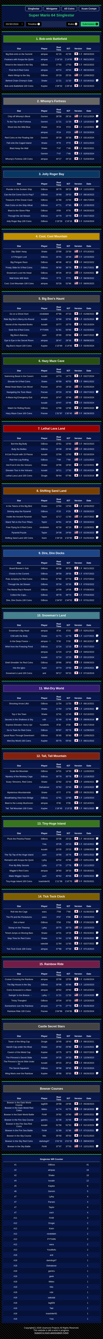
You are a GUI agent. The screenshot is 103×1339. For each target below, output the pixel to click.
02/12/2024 (89, 657)
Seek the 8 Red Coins (19, 330)
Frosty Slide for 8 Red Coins (19, 267)
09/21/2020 (89, 808)
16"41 (58, 257)
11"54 (58, 703)
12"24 (58, 646)
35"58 (58, 1136)
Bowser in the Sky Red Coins (19, 1141)
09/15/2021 (89, 1041)
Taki (51, 1308)
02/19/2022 (89, 80)
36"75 (58, 189)
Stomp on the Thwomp (19, 927)
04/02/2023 (89, 652)
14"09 (58, 589)
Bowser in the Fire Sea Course (18, 1120)
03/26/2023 (89, 511)
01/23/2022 (89, 330)
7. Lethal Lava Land (51, 428)
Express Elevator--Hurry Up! (19, 725)
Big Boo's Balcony (19, 335)
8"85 (59, 210)
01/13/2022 (89, 714)
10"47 (58, 397)
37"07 (58, 1146)
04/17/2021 (89, 267)
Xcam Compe (89, 8)
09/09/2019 (89, 719)
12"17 (58, 516)
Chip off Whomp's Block (19, 116)
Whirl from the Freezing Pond (19, 646)
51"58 (58, 1125)
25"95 (58, 335)
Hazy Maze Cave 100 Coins (19, 413)
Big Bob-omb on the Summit (19, 54)
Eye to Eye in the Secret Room (19, 340)
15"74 (58, 668)
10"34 (58, 1000)
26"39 (58, 137)
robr (44, 719)
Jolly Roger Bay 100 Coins (19, 221)
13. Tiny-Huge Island (51, 823)
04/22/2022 (89, 64)
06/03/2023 (89, 54)
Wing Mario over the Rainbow (19, 1073)
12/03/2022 (89, 787)
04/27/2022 (89, 1120)
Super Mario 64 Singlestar (51, 15)
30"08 (58, 568)
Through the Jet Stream (19, 216)
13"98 (58, 408)
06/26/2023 (89, 1073)
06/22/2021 (89, 148)
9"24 (59, 127)
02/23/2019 (89, 475)
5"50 (59, 922)
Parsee (44, 387)
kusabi (44, 319)
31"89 (58, 1130)
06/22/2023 (89, 444)
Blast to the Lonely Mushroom (19, 803)
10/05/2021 (89, 1114)
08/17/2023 (89, 200)
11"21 (58, 80)
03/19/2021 (89, 870)
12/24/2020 (89, 995)
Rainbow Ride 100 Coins (19, 1011)
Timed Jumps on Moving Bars (19, 933)
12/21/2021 (89, 1146)
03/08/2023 (89, 662)
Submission (88, 24)
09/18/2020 (89, 1109)
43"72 (58, 70)
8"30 (59, 725)
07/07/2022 (89, 573)
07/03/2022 (89, 584)
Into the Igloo (19, 668)
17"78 (58, 865)
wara (44, 911)
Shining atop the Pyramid (19, 511)
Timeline (32, 24)
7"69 (59, 911)
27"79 (58, 1006)
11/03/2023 (89, 797)
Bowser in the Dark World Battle (19, 1114)
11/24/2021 (89, 1047)
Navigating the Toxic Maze (19, 392)
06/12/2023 (89, 449)
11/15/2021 (89, 465)
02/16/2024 (89, 454)
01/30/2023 (89, 911)
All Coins (69, 8)
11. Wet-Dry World (51, 688)
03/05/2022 (89, 876)
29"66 (58, 662)
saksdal (44, 943)
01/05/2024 (89, 387)
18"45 (58, 1041)
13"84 (58, 454)
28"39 (58, 116)
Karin (44, 538)
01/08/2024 (89, 979)
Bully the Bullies (18, 449)
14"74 (58, 376)
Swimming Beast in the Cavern (19, 376)
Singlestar (33, 8)
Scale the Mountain (19, 771)
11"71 (58, 636)
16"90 (58, 854)
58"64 (58, 475)
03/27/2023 (89, 646)
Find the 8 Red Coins (19, 70)
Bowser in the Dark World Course (19, 1103)
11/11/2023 (89, 865)
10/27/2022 (89, 516)
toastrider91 (44, 881)
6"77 (59, 792)
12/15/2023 (89, 121)
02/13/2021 (89, 844)
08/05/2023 (89, 283)
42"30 (58, 527)
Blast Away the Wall (19, 148)
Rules (71, 24)
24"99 (58, 1104)
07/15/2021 (89, 1130)
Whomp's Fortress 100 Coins (19, 159)
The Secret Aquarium (19, 1068)
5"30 (59, 641)
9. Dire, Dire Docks (51, 553)
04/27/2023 (89, 216)
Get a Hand (19, 922)
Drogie (44, 475)
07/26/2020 (89, 922)
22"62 (58, 782)
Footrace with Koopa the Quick (19, 59)
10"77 (58, 324)
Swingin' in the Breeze (18, 995)
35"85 (58, 735)
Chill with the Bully (19, 636)
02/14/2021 (89, 803)
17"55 (58, 64)
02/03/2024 (89, 153)
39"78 (58, 595)
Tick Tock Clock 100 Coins (19, 949)
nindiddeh (44, 314)
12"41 (58, 714)
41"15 (58, 54)
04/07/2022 (89, 335)
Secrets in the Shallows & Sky (19, 719)
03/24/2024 (89, 397)
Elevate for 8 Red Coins (19, 381)
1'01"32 (58, 1141)
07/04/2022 (89, 595)
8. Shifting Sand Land (52, 491)
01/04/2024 (89, 159)
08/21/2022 (89, 741)
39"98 (58, 1068)
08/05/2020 (89, 408)
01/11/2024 (89, 116)
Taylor (44, 516)
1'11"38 (58, 881)
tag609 (44, 1104)
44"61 (58, 522)
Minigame (51, 8)
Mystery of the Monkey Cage (19, 776)
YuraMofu (44, 725)
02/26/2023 (89, 532)
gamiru (44, 1120)
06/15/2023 (89, 70)
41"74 (58, 1109)
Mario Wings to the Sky (19, 75)
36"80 (58, 267)
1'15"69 (58, 346)
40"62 (58, 876)
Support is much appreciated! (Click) (51, 1333)
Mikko (44, 1109)
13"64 (58, 506)
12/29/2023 (89, 1057)
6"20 (59, 511)
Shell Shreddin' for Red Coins (19, 662)
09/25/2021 (89, 792)
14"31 (58, 771)
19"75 (58, 1052)
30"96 (58, 984)
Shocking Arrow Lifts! (19, 703)
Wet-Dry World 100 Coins (19, 741)
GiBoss (44, 64)
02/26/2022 (89, 938)
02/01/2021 (89, 860)
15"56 (58, 979)
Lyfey (44, 860)
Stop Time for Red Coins (19, 938)
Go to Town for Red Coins (19, 730)
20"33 (58, 392)
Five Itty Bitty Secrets (19, 865)
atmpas (44, 54)
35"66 (58, 1073)
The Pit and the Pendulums (19, 917)
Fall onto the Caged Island (19, 143)
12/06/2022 (89, 75)
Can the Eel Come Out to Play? (19, 194)
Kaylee (44, 86)
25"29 (58, 75)
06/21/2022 (89, 568)
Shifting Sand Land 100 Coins (19, 538)
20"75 (58, 927)
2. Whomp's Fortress (51, 101)
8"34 (59, 630)
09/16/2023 (89, 1063)
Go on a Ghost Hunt (19, 314)
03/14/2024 (89, 137)
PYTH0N (44, 330)
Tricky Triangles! (19, 1000)
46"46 (58, 262)
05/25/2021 (89, 881)
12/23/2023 (89, 927)
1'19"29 (58, 221)
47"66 (58, 314)
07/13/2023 (89, 949)
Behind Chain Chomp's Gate (19, 80)
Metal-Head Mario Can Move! (19, 387)
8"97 (59, 917)
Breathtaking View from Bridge (19, 797)
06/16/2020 (89, 839)
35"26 (58, 273)
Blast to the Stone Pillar (19, 210)
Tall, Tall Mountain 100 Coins (19, 808)
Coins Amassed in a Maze (19, 990)
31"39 (58, 1120)
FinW (44, 1114)
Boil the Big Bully (19, 444)
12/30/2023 (89, 205)
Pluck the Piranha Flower (19, 839)
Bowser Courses (51, 1088)
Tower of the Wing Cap (19, 1041)
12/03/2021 (89, 668)
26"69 (58, 194)
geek (51, 1276)
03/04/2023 (89, 917)
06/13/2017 (89, 641)
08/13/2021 (89, 703)
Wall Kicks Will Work (19, 278)
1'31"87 (58, 413)
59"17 (58, 673)
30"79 (58, 776)
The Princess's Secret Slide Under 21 (19, 1062)
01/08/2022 (89, 314)
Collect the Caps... (19, 595)
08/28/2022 (89, 278)
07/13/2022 (89, 251)
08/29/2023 (89, 413)
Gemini (44, 116)
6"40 (59, 803)
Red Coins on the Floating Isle (19, 137)
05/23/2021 (89, 933)
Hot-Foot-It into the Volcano (19, 465)
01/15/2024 (89, 1068)
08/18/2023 (89, 194)
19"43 (58, 387)
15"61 (58, 444)
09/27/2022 (89, 392)
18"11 (58, 470)
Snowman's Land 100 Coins (19, 673)
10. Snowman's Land (51, 615)
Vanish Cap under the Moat (19, 1047)
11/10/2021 (89, 127)
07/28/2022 (89, 589)
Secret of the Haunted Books (19, 324)
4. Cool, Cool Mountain (51, 236)
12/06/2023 (89, 735)
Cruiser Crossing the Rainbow (19, 979)
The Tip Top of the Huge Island (19, 854)
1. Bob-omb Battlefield (51, 39)
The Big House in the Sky (19, 984)
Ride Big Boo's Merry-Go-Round (19, 319)
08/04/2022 (89, 1141)
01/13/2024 (89, 1125)
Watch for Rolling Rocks (19, 408)
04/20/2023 (89, 210)
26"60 (58, 870)
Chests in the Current (19, 573)
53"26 (58, 283)
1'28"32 (58, 86)
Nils (44, 1136)
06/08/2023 (89, 340)
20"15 (58, 1063)
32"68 (58, 319)
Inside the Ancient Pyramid (19, 516)
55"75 (58, 741)
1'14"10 (58, 59)
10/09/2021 (89, 782)
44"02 (58, 860)
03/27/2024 (89, 376)
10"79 (58, 216)
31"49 (58, 719)
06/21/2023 (89, 59)
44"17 (58, 159)
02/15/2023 (89, 86)
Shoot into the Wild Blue (19, 127)
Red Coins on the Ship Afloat (19, 205)
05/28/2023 (89, 1104)
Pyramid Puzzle (19, 532)
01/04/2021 (89, 273)
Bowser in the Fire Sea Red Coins (19, 1125)
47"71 (58, 205)
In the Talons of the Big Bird (19, 506)
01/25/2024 (89, 538)
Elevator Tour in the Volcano (19, 470)
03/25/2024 (89, 402)
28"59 (58, 573)
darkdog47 (44, 1141)
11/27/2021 (89, 636)
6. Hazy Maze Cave (52, 361)
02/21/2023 (89, 143)
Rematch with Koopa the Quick (19, 860)
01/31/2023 (89, 1136)
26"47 (58, 340)
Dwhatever (44, 787)
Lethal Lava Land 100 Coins (19, 475)
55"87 (58, 730)
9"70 (59, 143)
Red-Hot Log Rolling (19, 459)
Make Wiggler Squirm (19, 876)
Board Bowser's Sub (19, 568)
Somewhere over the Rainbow (19, 1006)
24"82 (58, 1114)
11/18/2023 (89, 776)
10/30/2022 (89, 506)
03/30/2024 (89, 346)
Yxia (44, 844)
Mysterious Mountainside (19, 792)
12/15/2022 (89, 257)
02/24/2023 (89, 522)
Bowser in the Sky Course (19, 1136)
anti (44, 673)
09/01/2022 (89, 381)
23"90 (58, 251)
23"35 (58, 839)
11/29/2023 (89, 730)
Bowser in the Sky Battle (19, 1146)
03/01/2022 (89, 854)
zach (44, 335)
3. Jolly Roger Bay (51, 174)
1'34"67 (58, 600)
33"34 (58, 584)
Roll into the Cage (19, 911)
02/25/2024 (89, 319)
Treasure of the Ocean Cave (19, 200)
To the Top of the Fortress (19, 121)
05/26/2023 (89, 1006)
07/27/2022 (89, 579)
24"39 (58, 532)
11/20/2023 (89, 771)
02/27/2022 (89, 943)
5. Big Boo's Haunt (52, 298)
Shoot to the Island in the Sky (19, 64)
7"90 (59, 459)
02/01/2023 (89, 630)
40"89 (58, 381)
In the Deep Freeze (19, 641)
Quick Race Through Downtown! (19, 735)
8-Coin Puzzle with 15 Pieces (19, 454)
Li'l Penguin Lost (19, 257)
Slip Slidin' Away (19, 251)
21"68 (58, 200)
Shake (44, 80)
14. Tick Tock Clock (51, 896)
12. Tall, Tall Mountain (51, 756)
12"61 (58, 797)
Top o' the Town (19, 714)
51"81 (58, 330)
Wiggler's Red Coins (19, 870)
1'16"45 (58, 808)
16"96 (58, 465)
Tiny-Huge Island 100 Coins (19, 881)
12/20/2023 (89, 984)
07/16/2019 (89, 673)
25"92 (58, 1047)
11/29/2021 (89, 527)
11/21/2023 (89, 189)
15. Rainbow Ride (51, 964)
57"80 (58, 579)
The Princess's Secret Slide (19, 1057)
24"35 (58, 1057)
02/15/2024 (89, 132)
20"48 (58, 449)
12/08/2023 (89, 849)
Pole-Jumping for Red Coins (19, 579)
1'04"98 (58, 1011)
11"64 (58, 938)
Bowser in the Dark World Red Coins (19, 1109)
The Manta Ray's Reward (19, 589)
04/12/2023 (89, 990)
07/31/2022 (89, 600)
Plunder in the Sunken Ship (19, 189)
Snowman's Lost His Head (19, 273)
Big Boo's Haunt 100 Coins (19, 346)
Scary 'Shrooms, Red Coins (19, 782)
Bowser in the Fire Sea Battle (19, 1130)
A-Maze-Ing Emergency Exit (19, 397)
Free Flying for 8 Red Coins (19, 527)
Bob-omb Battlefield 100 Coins (19, 86)
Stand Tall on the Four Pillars (19, 522)
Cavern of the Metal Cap (19, 1052)
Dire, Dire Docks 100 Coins (19, 600)
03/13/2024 (89, 324)
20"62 (58, 990)
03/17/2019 (89, 725)
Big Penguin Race (18, 262)
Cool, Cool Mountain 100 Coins (19, 283)
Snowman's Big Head (19, 630)
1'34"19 (58, 538)
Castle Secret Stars (51, 1026)
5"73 (59, 278)
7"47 (59, 148)
